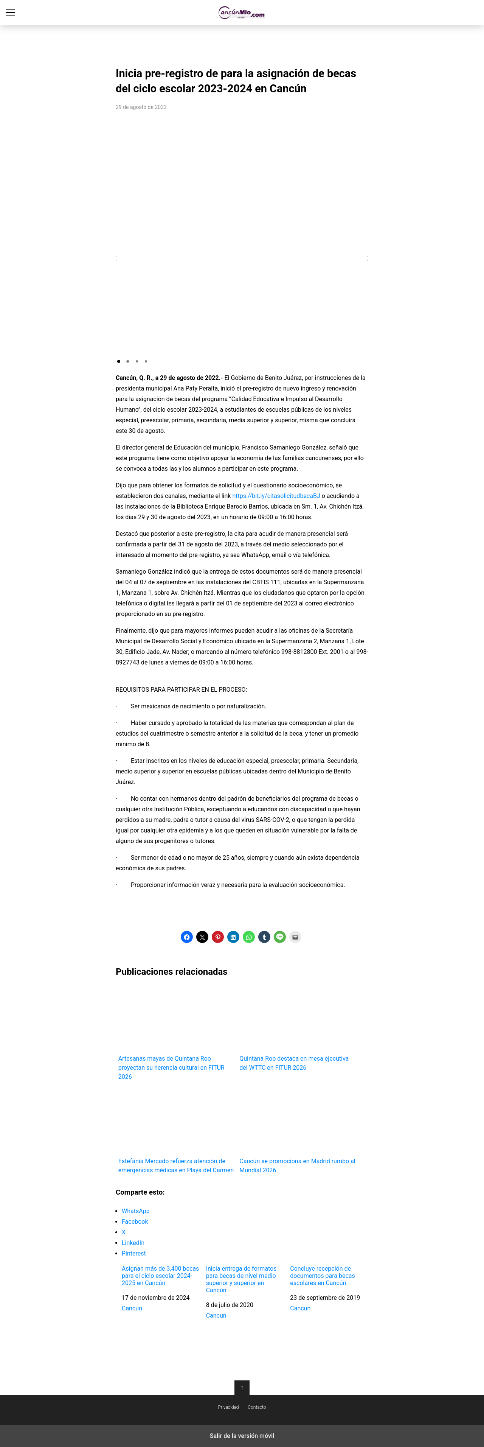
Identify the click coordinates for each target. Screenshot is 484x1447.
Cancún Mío (242, 12)
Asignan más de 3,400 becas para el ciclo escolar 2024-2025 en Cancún (160, 1276)
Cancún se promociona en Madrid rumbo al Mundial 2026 (297, 1130)
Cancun (132, 1308)
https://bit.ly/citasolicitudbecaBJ (276, 495)
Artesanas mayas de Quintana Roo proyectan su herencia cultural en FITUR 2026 (176, 1033)
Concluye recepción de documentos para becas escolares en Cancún (322, 1276)
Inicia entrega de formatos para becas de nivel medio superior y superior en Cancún (241, 1279)
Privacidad (228, 1407)
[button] (118, 361)
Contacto (257, 1407)
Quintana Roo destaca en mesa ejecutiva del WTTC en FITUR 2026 (297, 1028)
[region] (242, 43)
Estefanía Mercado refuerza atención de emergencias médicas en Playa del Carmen (176, 1130)
